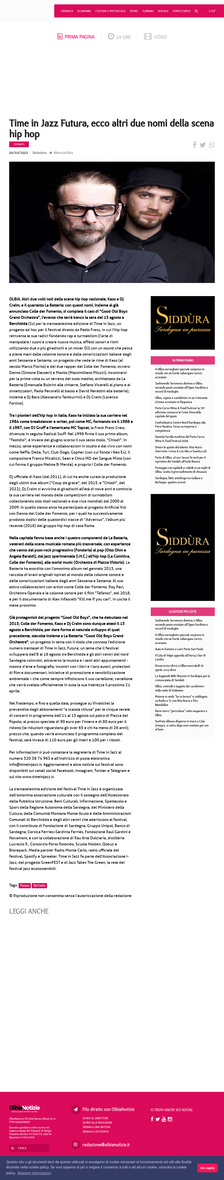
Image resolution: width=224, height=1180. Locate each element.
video (155, 36)
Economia (84, 11)
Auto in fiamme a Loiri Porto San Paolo (179, 649)
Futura (24, 885)
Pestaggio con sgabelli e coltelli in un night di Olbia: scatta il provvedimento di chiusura (182, 470)
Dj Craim (39, 885)
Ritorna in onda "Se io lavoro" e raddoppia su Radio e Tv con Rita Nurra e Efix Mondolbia (181, 700)
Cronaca (67, 11)
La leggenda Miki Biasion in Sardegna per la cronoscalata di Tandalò (182, 678)
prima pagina (75, 36)
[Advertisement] (112, 80)
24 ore (119, 37)
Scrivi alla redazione (97, 1122)
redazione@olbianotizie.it (106, 1145)
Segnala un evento (96, 1131)
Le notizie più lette (182, 611)
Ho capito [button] (207, 1168)
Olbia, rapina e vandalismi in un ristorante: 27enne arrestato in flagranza (181, 400)
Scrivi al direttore (95, 1118)
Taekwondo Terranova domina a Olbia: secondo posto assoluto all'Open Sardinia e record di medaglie (181, 387)
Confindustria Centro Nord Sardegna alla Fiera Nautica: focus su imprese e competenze (180, 426)
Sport (134, 11)
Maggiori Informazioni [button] (34, 1173)
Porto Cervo (182, 11)
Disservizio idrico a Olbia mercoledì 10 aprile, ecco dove (179, 667)
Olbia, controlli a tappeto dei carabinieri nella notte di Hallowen (179, 688)
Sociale (163, 11)
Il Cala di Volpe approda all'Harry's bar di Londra (180, 657)
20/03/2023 (18, 152)
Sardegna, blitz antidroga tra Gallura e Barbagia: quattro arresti (179, 480)
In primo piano (182, 360)
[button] (196, 10)
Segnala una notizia (96, 1127)
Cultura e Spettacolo (110, 11)
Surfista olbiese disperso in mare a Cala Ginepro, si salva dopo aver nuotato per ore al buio (182, 725)
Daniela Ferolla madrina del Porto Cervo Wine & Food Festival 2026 (180, 439)
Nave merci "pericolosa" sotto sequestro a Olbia (181, 713)
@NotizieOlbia (61, 152)
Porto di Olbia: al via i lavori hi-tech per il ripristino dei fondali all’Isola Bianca (180, 459)
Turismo (148, 11)
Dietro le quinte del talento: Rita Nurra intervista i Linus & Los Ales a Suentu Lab (180, 449)
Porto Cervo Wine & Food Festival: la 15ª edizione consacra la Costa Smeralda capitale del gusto (179, 412)
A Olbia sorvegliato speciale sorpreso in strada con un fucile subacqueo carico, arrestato (179, 373)
